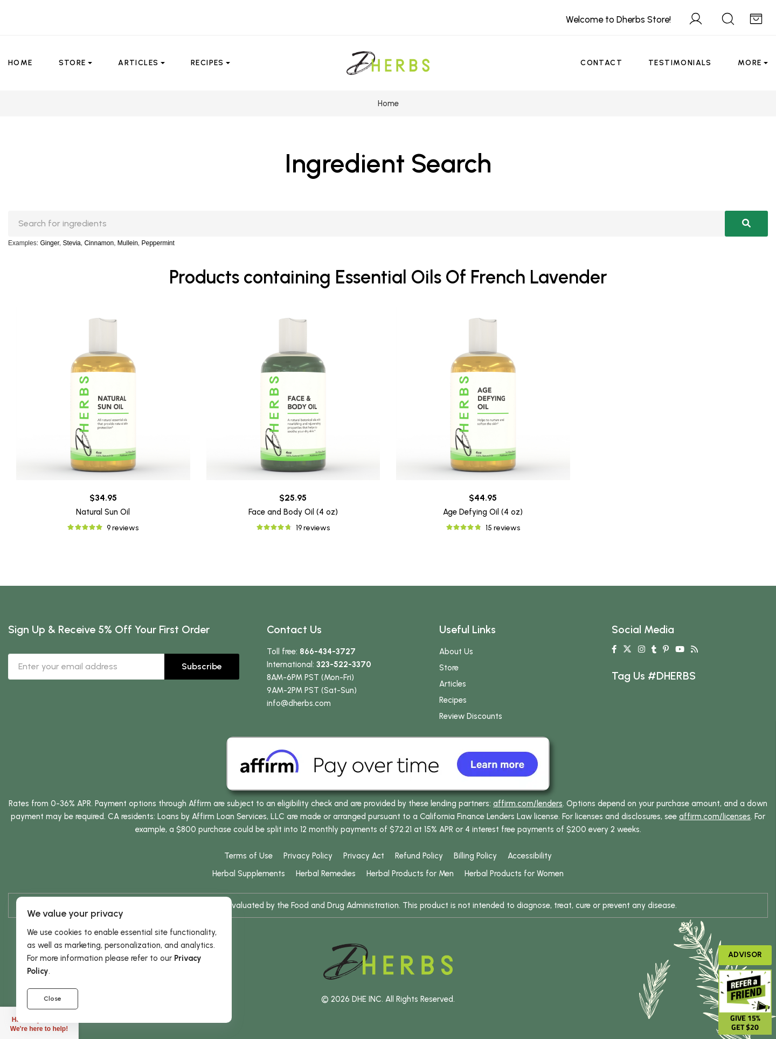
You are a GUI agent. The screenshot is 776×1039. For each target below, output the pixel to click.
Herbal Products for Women (514, 873)
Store (72, 62)
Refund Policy (419, 856)
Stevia (71, 243)
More (750, 62)
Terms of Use (248, 856)
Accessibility (530, 856)
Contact (601, 62)
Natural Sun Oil (103, 512)
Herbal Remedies (326, 873)
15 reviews (503, 527)
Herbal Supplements (248, 873)
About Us (456, 651)
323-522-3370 (343, 664)
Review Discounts (470, 716)
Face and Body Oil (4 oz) (293, 512)
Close (52, 998)
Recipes (207, 62)
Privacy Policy (307, 856)
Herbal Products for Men (410, 873)
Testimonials (680, 62)
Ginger (49, 243)
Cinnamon (99, 243)
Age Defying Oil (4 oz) (483, 512)
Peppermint (158, 243)
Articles (138, 62)
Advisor (745, 954)
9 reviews (122, 527)
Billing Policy (475, 856)
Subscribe (202, 666)
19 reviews (313, 527)
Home (20, 62)
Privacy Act (363, 856)
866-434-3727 (328, 651)
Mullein (127, 243)
